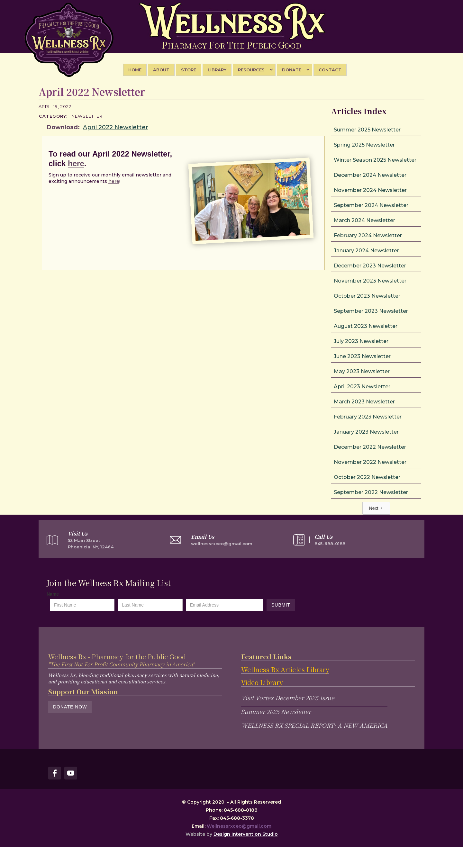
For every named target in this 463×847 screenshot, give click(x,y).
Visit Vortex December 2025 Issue (287, 697)
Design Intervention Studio (245, 834)
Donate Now (70, 706)
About (161, 69)
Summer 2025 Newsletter (276, 711)
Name (53, 594)
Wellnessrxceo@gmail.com (239, 826)
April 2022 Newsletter (115, 127)
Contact (330, 69)
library (217, 69)
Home (134, 69)
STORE (188, 69)
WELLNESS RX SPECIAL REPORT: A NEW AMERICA (314, 725)
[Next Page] (376, 508)
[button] (254, 70)
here (76, 163)
